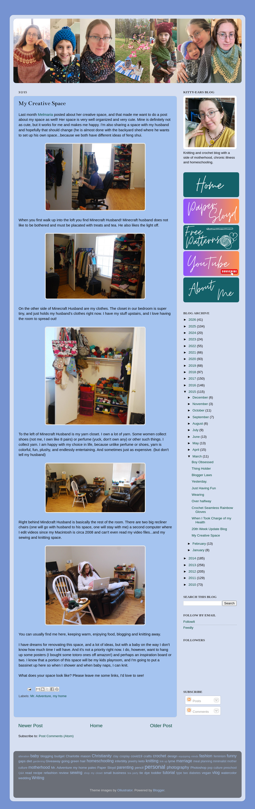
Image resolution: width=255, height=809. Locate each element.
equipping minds (188, 756)
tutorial (169, 772)
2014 (193, 558)
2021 (193, 352)
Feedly (188, 627)
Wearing (198, 494)
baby (34, 756)
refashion (51, 773)
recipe (37, 773)
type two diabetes (188, 773)
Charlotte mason (78, 756)
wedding (24, 778)
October (198, 410)
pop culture (215, 767)
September (201, 417)
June (196, 437)
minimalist (219, 761)
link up (163, 761)
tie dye (144, 773)
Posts (193, 701)
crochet (159, 756)
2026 (193, 319)
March (197, 456)
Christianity (102, 756)
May (196, 443)
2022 (193, 346)
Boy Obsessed (203, 462)
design (172, 756)
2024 (193, 333)
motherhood (39, 767)
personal (155, 767)
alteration (23, 756)
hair (83, 761)
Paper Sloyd (106, 767)
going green (70, 761)
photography (178, 767)
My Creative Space (206, 535)
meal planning (202, 761)
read (28, 773)
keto (141, 761)
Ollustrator (125, 790)
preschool (230, 767)
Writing (38, 777)
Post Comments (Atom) (56, 736)
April (196, 449)
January (198, 550)
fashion (205, 756)
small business (115, 773)
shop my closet (93, 772)
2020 (193, 359)
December (200, 397)
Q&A (21, 772)
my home (60, 696)
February (199, 543)
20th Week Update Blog (209, 529)
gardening (39, 761)
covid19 (136, 756)
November (200, 404)
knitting (152, 761)
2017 (193, 378)
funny (232, 756)
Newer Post (30, 725)
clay (116, 756)
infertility (121, 761)
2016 (193, 385)
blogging (46, 756)
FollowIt (189, 622)
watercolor (229, 773)
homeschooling (100, 761)
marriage (184, 761)
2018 (193, 372)
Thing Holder (201, 468)
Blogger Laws (202, 475)
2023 (193, 339)
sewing (76, 772)
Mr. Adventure (40, 696)
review (63, 773)
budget (59, 756)
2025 (193, 326)
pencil (139, 767)
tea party (133, 772)
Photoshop (199, 767)
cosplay (125, 756)
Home (96, 725)
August (198, 423)
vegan (206, 773)
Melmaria (45, 115)
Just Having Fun (204, 488)
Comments (197, 712)
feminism (220, 756)
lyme (171, 761)
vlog (216, 772)
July (195, 430)
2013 (193, 565)
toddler (156, 773)
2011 (193, 578)
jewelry (133, 761)
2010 (193, 584)
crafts (148, 756)
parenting (125, 767)
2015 (193, 392)
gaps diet (25, 761)
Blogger (158, 790)
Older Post (161, 725)
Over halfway (201, 501)
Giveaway (53, 761)
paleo (92, 767)
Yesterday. (199, 481)
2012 (193, 571)
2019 (193, 365)
